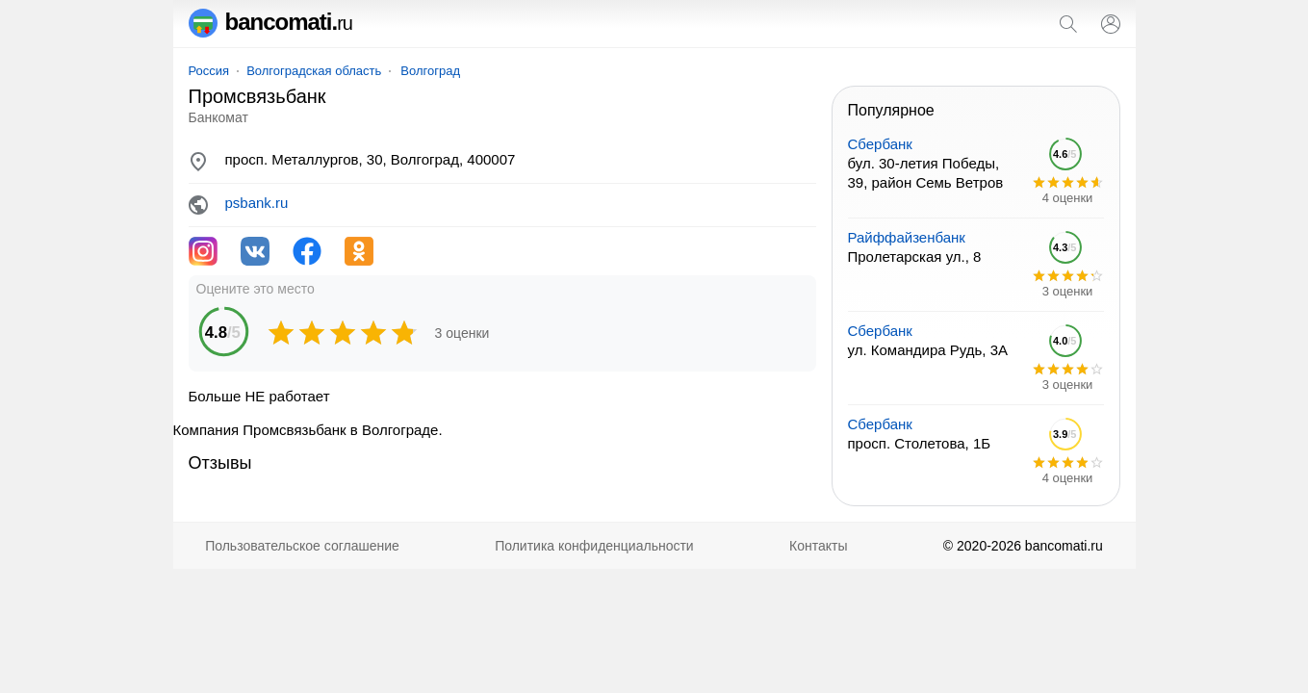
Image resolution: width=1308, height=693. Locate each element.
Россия (209, 71)
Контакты (818, 545)
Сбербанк (880, 144)
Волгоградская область (313, 71)
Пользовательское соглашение (302, 545)
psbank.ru (257, 202)
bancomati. (271, 22)
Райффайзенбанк (906, 237)
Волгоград (430, 71)
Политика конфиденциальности (594, 545)
